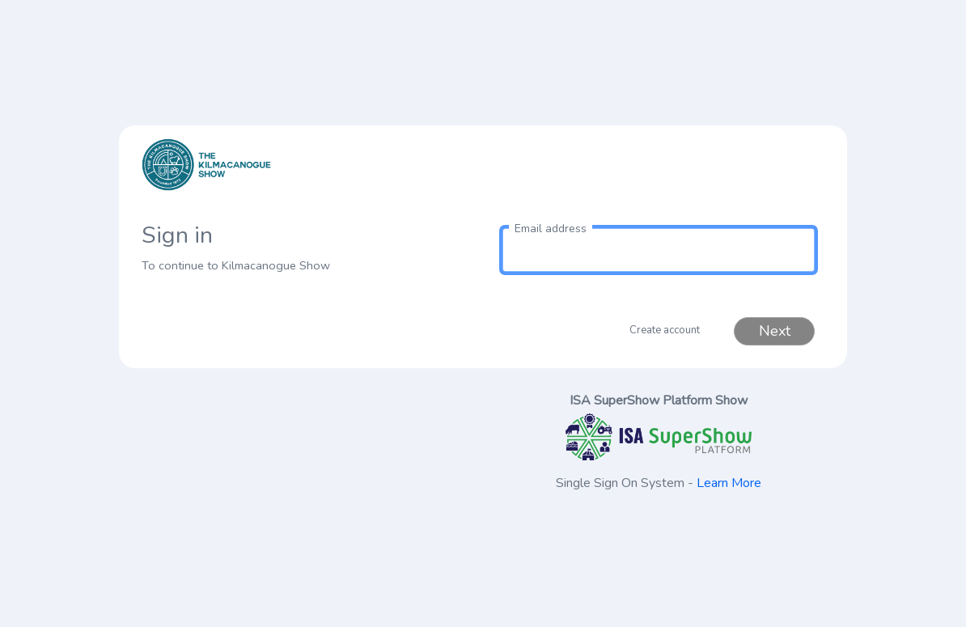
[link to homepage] (307, 174)
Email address (551, 228)
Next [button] (774, 331)
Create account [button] (664, 330)
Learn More (729, 483)
